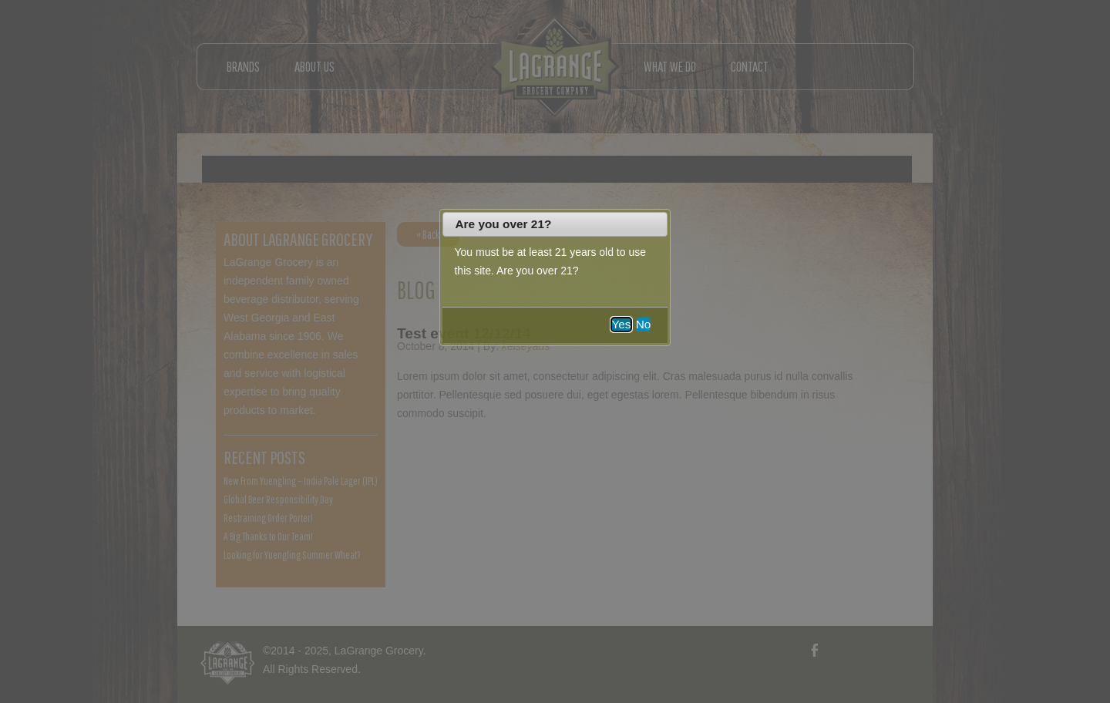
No (643, 324)
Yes (621, 324)
